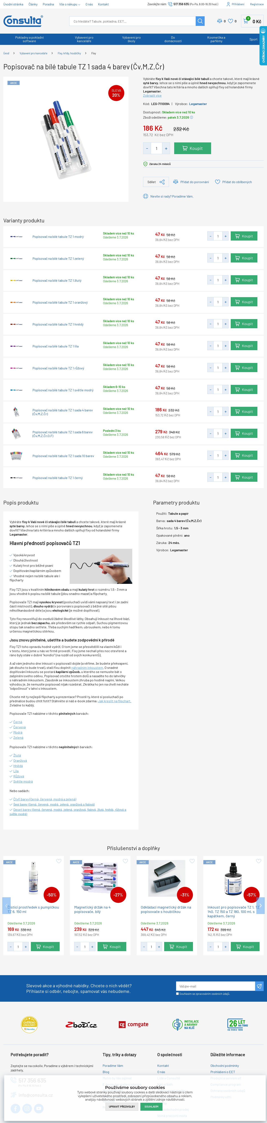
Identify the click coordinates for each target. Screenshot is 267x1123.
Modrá (17, 732)
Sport (253, 39)
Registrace (257, 4)
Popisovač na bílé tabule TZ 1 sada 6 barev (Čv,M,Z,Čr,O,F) (63, 434)
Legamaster (198, 104)
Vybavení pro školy (131, 39)
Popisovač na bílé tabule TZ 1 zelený (58, 258)
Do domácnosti (173, 39)
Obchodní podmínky (224, 1065)
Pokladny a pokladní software (29, 39)
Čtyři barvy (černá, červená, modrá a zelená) (44, 799)
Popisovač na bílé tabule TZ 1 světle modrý (63, 390)
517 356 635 (181, 4)
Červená (19, 727)
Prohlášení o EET (222, 1072)
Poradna (48, 4)
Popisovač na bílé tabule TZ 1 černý (58, 478)
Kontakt (103, 4)
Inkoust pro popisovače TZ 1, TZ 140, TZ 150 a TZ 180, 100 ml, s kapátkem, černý (233, 911)
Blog (106, 1072)
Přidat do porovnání (194, 182)
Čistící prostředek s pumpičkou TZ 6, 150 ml (33, 909)
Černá (17, 722)
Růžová (18, 776)
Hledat (200, 21)
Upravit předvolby (122, 1106)
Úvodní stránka (13, 4)
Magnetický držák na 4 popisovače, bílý (92, 909)
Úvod (6, 53)
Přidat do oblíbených (237, 182)
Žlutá (17, 755)
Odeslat (259, 986)
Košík (253, 20)
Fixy (93, 53)
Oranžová (20, 760)
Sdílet (151, 182)
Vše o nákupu (68, 4)
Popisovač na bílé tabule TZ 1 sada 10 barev (63, 456)
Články (33, 4)
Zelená (18, 737)
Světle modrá (23, 781)
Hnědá (18, 766)
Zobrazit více (152, 95)
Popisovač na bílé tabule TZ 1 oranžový (60, 302)
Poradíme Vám (113, 1065)
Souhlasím (151, 1106)
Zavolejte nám (157, 4)
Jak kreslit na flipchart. (114, 701)
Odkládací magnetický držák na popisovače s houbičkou (166, 909)
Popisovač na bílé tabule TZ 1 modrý (58, 236)
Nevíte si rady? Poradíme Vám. (171, 196)
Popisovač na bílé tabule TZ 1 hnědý (58, 324)
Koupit (196, 148)
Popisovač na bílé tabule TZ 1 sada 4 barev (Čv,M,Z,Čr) (63, 412)
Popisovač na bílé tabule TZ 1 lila (56, 346)
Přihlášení (238, 4)
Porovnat (225, 21)
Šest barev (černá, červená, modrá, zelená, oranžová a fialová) (54, 804)
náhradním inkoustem (87, 667)
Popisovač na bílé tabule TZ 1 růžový (58, 368)
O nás (89, 4)
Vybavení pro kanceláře (84, 39)
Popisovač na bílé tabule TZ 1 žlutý (57, 280)
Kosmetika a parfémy (216, 39)
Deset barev (22, 809)
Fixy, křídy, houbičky (69, 53)
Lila (16, 771)
